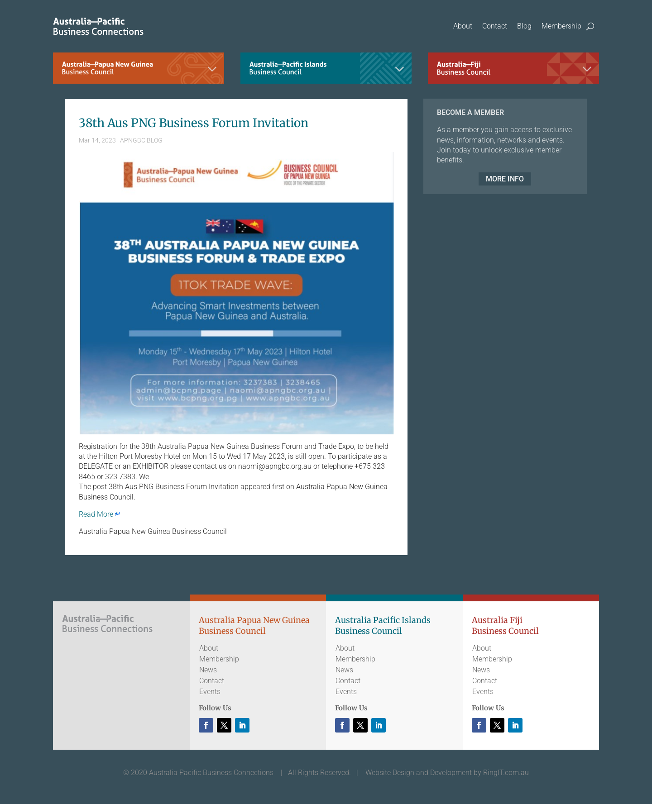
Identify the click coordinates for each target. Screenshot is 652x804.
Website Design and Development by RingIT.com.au (447, 772)
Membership (561, 26)
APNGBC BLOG (141, 140)
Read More (96, 514)
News (208, 670)
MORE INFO (505, 179)
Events (210, 691)
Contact (494, 26)
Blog (524, 26)
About (462, 26)
